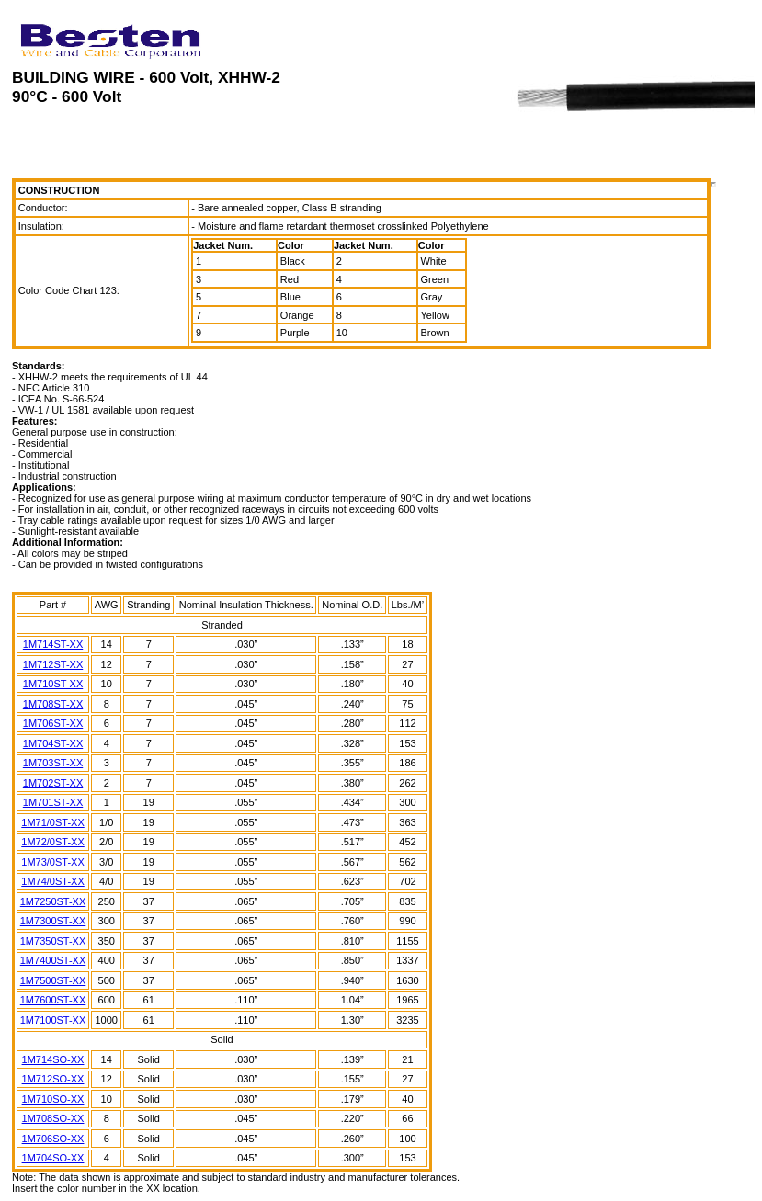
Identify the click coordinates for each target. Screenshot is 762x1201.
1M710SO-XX (53, 1099)
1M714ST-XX (53, 644)
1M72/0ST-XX (52, 841)
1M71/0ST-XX (52, 822)
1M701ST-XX (53, 802)
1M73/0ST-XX (52, 861)
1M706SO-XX (53, 1138)
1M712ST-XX (53, 664)
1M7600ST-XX (53, 999)
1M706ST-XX (53, 723)
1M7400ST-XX (53, 960)
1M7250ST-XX (53, 901)
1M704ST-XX (53, 743)
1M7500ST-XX (53, 980)
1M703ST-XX (53, 762)
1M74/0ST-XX (52, 881)
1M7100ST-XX (53, 1019)
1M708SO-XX (53, 1118)
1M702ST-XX (53, 782)
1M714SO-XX (53, 1059)
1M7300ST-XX (53, 920)
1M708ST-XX (53, 703)
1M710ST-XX (53, 683)
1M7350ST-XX (53, 940)
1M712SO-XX (53, 1078)
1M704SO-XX (53, 1157)
